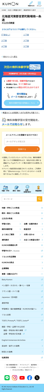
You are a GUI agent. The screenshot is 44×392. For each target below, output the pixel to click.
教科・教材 (16, 191)
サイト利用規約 (11, 367)
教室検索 (38, 191)
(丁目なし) (5, 34)
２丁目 (4, 40)
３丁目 (26, 40)
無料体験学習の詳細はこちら (22, 102)
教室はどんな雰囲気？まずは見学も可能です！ (21, 112)
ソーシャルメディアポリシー (28, 367)
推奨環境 (34, 365)
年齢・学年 (5, 191)
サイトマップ (24, 365)
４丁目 (4, 46)
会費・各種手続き (27, 191)
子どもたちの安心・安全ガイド (22, 370)
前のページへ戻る (10, 56)
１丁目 (26, 34)
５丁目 (26, 46)
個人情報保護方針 (12, 365)
